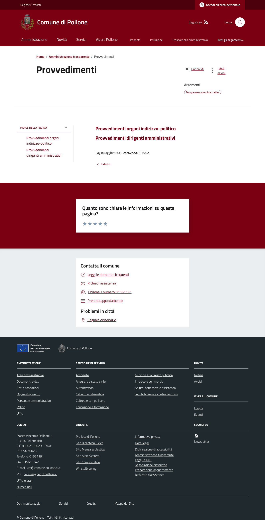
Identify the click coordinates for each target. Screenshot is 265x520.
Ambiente (82, 375)
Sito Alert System (87, 455)
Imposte (135, 40)
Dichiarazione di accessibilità (153, 449)
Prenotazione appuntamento (154, 469)
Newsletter (201, 441)
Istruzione (156, 40)
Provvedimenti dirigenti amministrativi (135, 138)
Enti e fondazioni (28, 387)
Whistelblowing (86, 468)
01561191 (36, 456)
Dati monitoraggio (28, 503)
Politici (21, 407)
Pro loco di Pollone (88, 436)
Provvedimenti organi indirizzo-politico (135, 128)
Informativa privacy (148, 436)
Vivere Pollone (107, 39)
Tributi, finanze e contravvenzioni (156, 394)
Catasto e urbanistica (90, 394)
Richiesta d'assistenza (149, 474)
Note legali (142, 442)
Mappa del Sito (124, 503)
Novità (62, 39)
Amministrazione (34, 39)
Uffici (20, 413)
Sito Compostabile (88, 462)
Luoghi (198, 408)
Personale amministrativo (34, 400)
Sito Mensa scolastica (90, 449)
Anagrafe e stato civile (91, 381)
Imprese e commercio (149, 381)
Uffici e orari (24, 480)
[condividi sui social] (194, 69)
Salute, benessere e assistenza (155, 387)
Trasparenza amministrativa (190, 40)
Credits (91, 503)
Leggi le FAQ (143, 459)
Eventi (198, 414)
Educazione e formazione (92, 407)
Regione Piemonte (31, 5)
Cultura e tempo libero (90, 400)
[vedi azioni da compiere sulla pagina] (218, 70)
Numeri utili (24, 486)
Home (40, 56)
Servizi (81, 39)
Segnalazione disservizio (151, 464)
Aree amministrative (30, 375)
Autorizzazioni (85, 387)
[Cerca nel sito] (238, 22)
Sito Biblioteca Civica (89, 442)
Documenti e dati (28, 381)
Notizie (198, 375)
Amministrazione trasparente (69, 56)
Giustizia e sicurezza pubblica (154, 375)
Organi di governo (28, 394)
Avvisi (198, 381)
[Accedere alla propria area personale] (220, 5)
